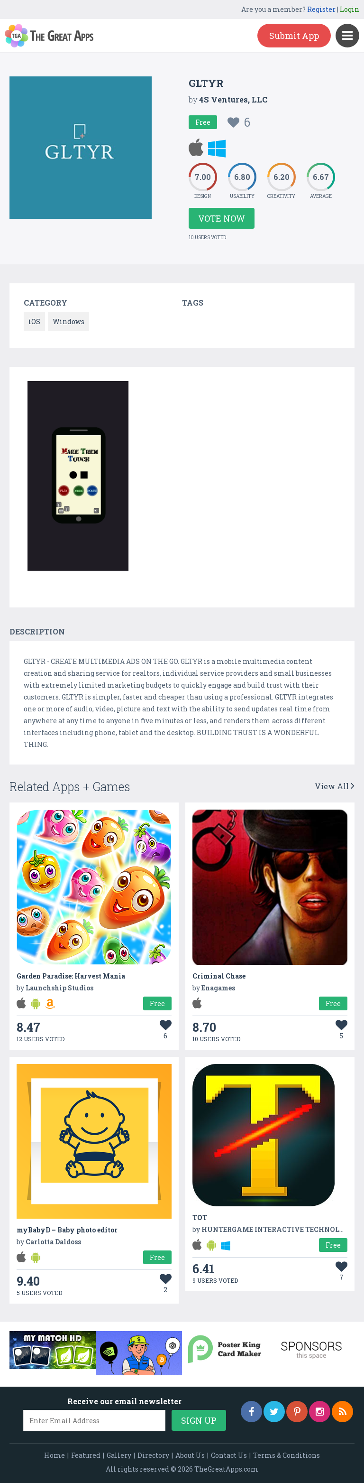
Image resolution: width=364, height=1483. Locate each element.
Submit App (294, 35)
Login (349, 9)
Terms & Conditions (286, 1455)
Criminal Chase (219, 975)
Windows (68, 321)
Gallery (119, 1455)
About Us (190, 1455)
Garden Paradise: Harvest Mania (71, 975)
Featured (85, 1455)
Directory (153, 1455)
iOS (34, 321)
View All (335, 786)
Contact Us (229, 1455)
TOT (199, 1217)
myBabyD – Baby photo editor (67, 1229)
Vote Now (221, 218)
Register (321, 9)
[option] (78, 477)
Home (54, 1455)
